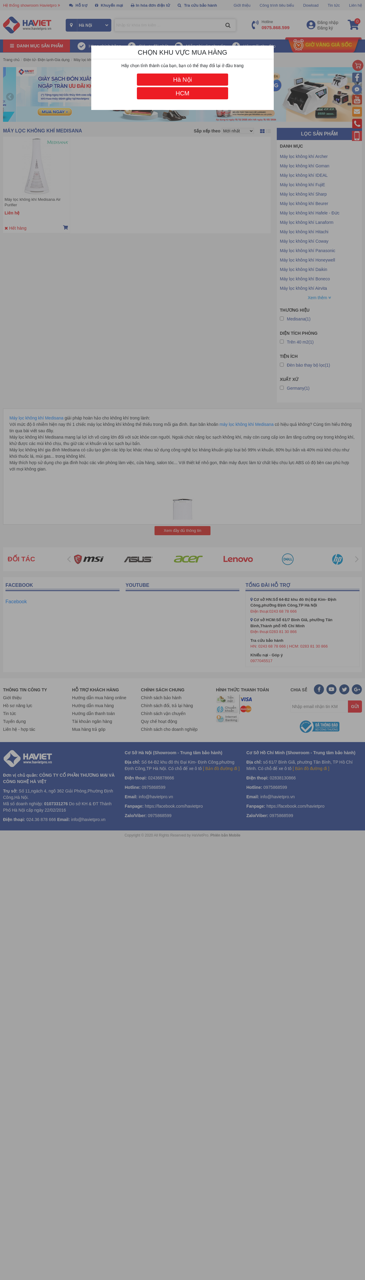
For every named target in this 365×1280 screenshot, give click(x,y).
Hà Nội (182, 79)
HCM (182, 93)
